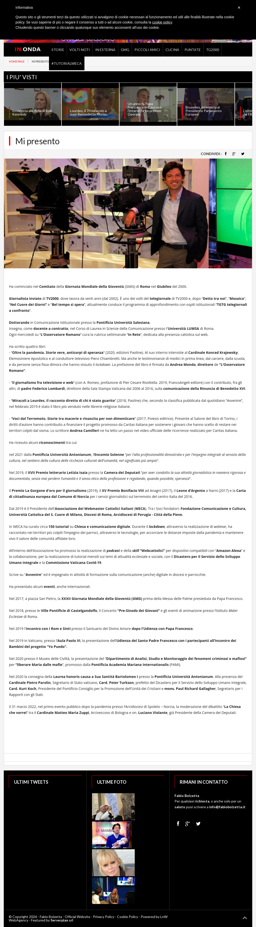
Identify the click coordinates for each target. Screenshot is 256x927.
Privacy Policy (103, 916)
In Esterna (105, 50)
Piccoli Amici (147, 50)
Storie (58, 50)
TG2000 (212, 50)
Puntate (192, 50)
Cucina (172, 50)
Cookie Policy (127, 916)
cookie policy (162, 22)
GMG (125, 50)
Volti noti (80, 50)
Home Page (16, 61)
